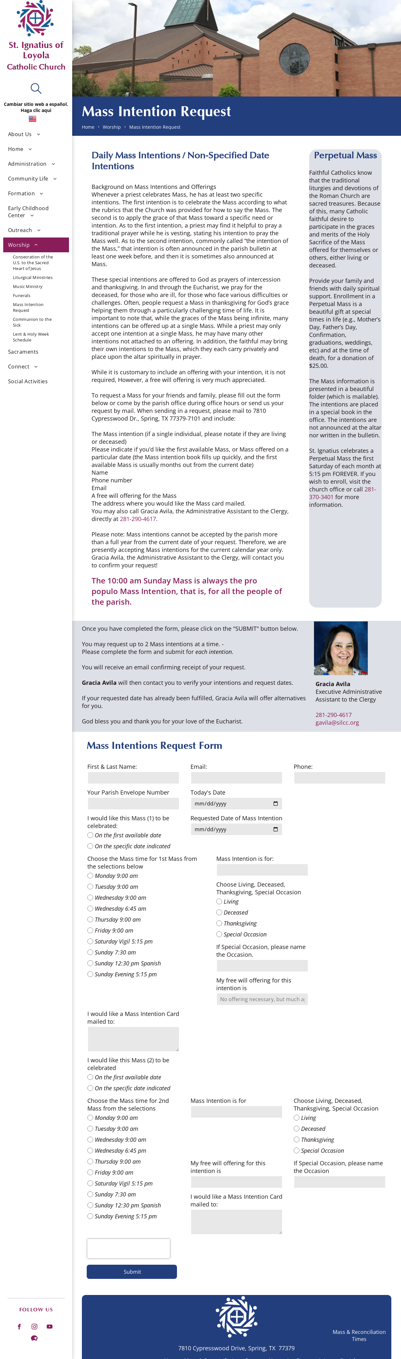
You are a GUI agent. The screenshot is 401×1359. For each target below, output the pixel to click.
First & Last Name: (112, 766)
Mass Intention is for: (245, 858)
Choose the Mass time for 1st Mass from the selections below (142, 862)
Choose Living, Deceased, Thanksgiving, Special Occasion (258, 888)
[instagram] (34, 1327)
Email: (199, 766)
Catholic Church (36, 67)
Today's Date (208, 792)
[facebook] (19, 1327)
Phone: (303, 766)
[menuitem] (36, 134)
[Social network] (34, 1339)
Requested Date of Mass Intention (236, 818)
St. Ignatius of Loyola (36, 50)
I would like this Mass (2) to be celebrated (128, 1064)
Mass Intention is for (218, 1100)
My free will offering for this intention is (253, 984)
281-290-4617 (138, 519)
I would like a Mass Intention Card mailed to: (133, 1017)
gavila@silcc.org (337, 722)
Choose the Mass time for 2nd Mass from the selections (128, 1104)
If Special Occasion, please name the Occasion (338, 1167)
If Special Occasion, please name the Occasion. (261, 950)
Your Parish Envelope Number (128, 792)
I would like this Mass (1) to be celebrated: (128, 822)
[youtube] (49, 1327)
